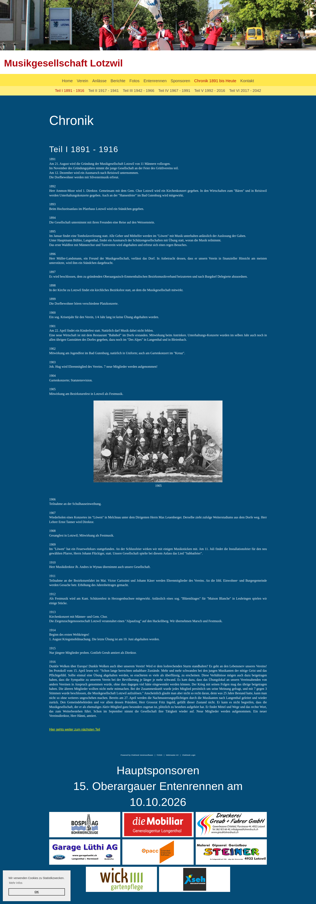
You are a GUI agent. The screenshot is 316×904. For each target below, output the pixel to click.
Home (67, 81)
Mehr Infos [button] (15, 882)
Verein (82, 81)
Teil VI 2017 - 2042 (245, 90)
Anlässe (99, 81)
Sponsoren (180, 81)
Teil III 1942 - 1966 (138, 90)
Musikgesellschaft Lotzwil (63, 63)
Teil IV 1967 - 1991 (174, 90)
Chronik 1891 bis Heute (215, 81)
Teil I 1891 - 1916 (69, 90)
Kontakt (247, 81)
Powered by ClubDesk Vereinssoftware (137, 755)
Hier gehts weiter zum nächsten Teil (74, 729)
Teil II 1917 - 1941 (103, 90)
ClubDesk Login (188, 755)
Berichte (118, 81)
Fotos (134, 81)
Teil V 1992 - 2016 (209, 90)
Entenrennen (155, 81)
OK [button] (36, 892)
